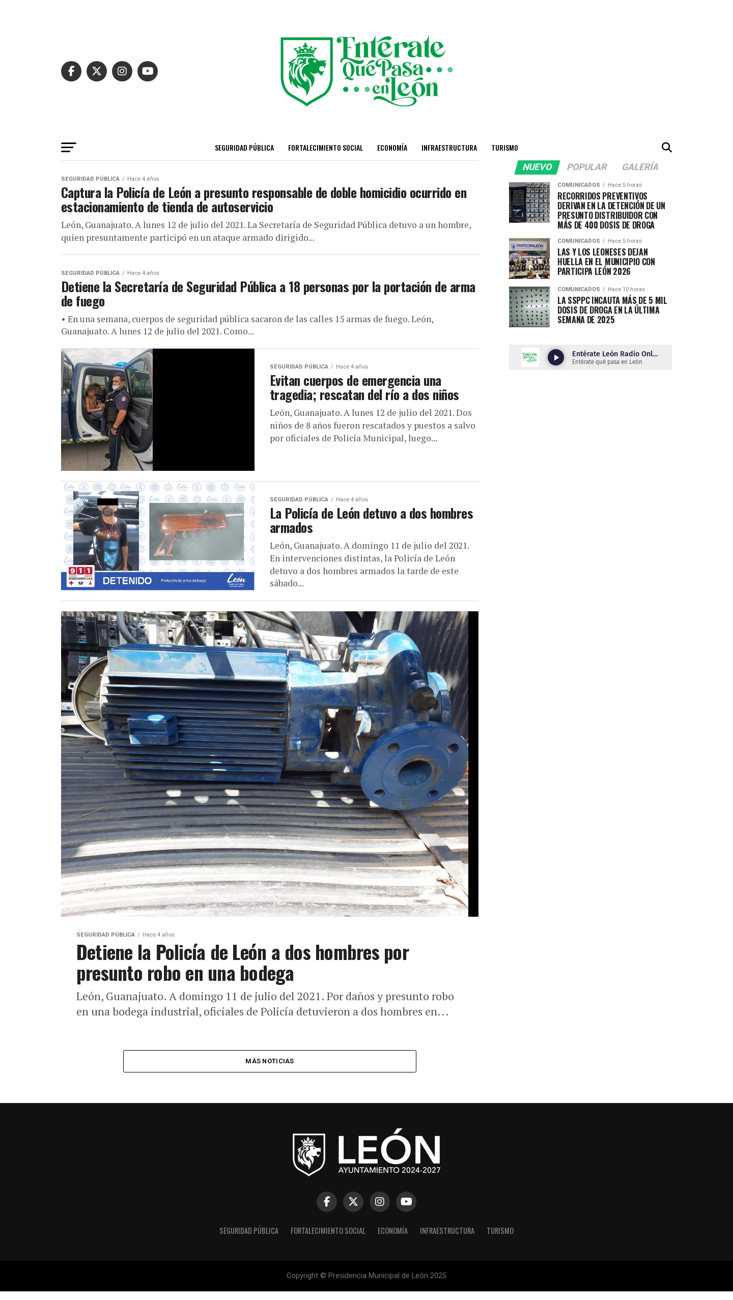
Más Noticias (269, 1069)
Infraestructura (449, 147)
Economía (392, 147)
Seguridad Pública (244, 147)
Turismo (504, 147)
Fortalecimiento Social (325, 147)
